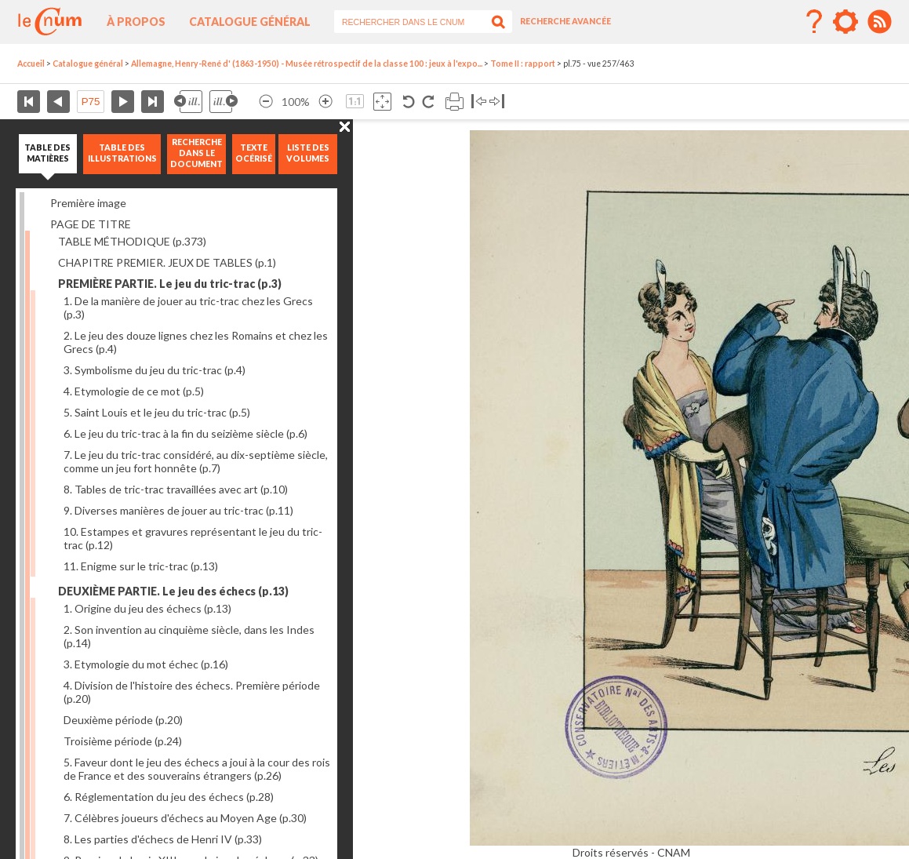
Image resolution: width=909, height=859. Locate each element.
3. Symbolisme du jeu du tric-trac (154, 370)
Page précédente (58, 101)
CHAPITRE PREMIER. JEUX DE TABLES (167, 262)
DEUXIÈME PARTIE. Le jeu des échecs (173, 591)
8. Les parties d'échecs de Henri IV (163, 839)
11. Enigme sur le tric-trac (141, 566)
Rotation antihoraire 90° (409, 101)
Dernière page (152, 101)
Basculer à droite (496, 101)
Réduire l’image (266, 101)
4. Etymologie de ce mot (134, 391)
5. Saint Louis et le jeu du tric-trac (157, 412)
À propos (136, 21)
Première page (28, 101)
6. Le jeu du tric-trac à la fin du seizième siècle (185, 433)
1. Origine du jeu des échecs (147, 608)
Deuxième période (123, 719)
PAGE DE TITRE (90, 224)
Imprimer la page (454, 101)
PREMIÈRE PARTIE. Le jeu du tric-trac (170, 283)
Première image (88, 202)
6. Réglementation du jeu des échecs (169, 796)
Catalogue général (250, 21)
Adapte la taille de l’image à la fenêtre (382, 101)
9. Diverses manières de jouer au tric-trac (178, 510)
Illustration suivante (223, 101)
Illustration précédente (188, 101)
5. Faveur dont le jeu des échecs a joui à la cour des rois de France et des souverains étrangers (197, 768)
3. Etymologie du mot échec (146, 664)
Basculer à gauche (478, 101)
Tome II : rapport (522, 63)
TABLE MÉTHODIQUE (132, 241)
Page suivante (122, 101)
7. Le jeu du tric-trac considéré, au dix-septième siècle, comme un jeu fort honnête (196, 461)
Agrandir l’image (325, 101)
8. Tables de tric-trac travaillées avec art (176, 489)
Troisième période (123, 741)
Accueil (31, 63)
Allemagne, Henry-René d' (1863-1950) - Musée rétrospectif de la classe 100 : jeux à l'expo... (306, 63)
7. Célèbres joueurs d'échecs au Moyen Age (185, 817)
